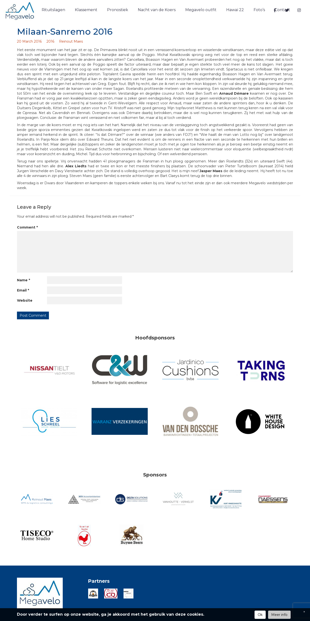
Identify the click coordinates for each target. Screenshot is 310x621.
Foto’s (259, 10)
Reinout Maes (71, 41)
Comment (27, 227)
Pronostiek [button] (117, 10)
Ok (260, 615)
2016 (50, 41)
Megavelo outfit (201, 10)
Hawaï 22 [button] (235, 10)
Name (23, 280)
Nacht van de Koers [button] (157, 10)
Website (24, 300)
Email (23, 290)
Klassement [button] (86, 10)
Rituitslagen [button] (53, 10)
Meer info (279, 615)
